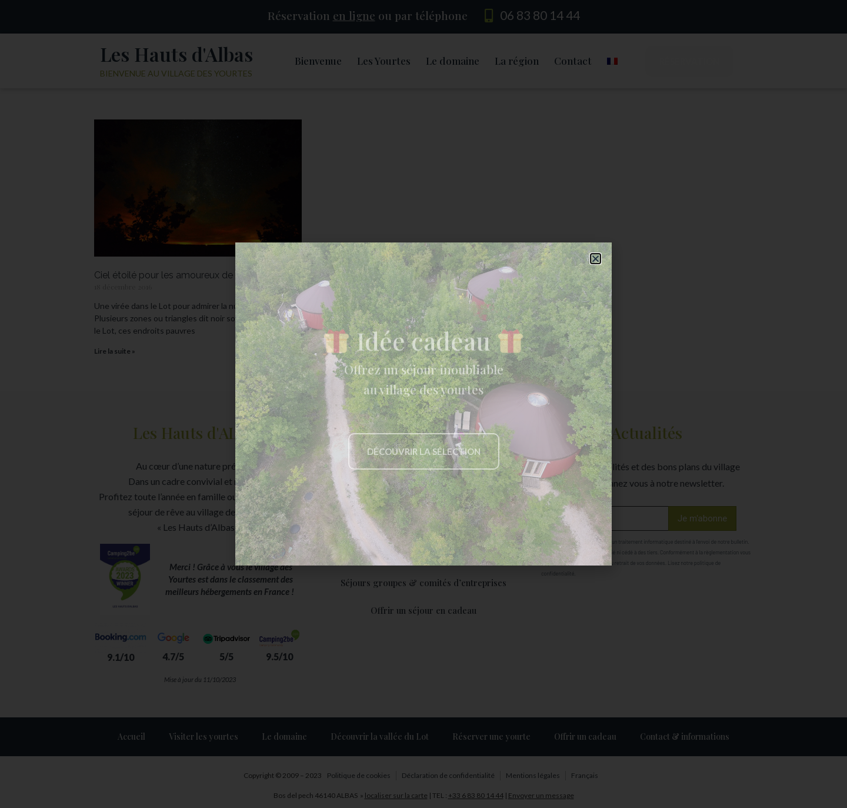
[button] (595, 258)
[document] (423, 404)
